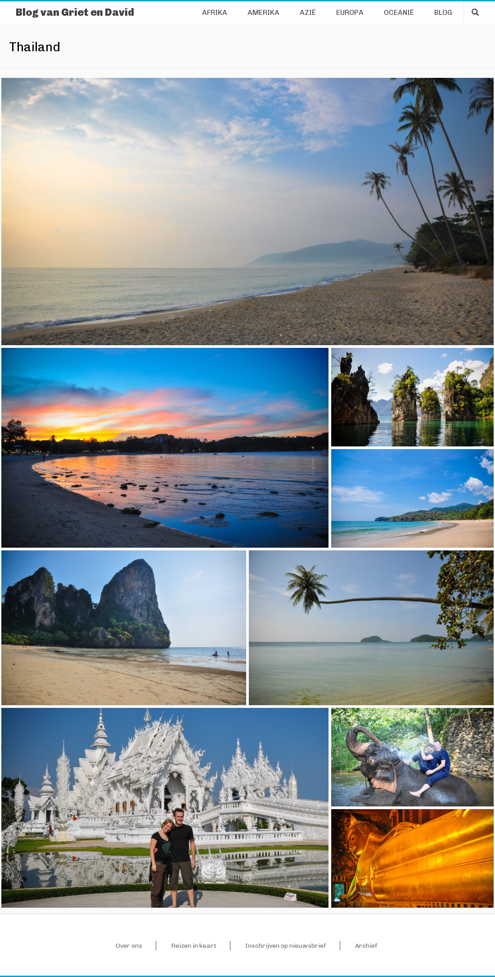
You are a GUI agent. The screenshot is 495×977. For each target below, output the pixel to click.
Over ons (129, 946)
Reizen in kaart (193, 946)
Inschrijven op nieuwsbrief (285, 946)
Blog (443, 12)
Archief (366, 946)
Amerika (263, 12)
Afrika (214, 12)
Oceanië (399, 12)
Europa (350, 12)
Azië (308, 12)
